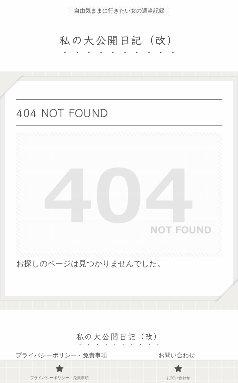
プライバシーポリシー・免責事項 (61, 355)
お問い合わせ (176, 355)
